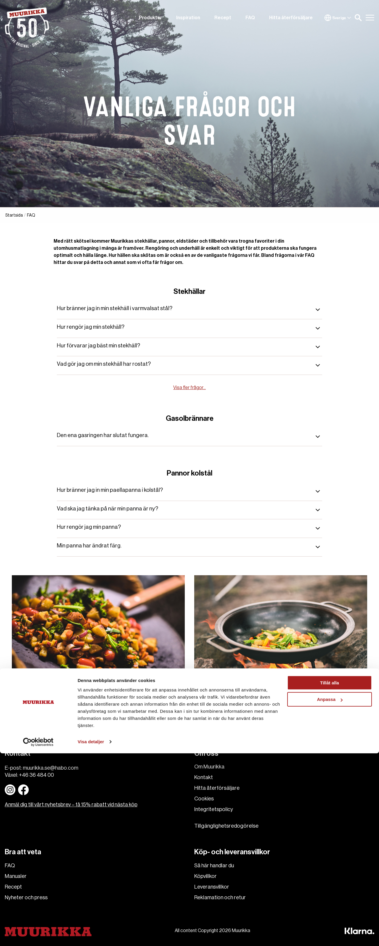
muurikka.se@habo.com (50, 768)
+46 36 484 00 (36, 775)
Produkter (150, 17)
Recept (222, 17)
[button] (358, 17)
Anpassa (330, 892)
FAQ (250, 17)
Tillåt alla (329, 875)
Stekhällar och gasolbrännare (64, 688)
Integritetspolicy (213, 809)
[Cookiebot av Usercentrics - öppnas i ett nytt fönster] (38, 934)
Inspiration (188, 17)
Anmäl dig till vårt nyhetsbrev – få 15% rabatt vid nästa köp (71, 804)
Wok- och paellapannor (239, 688)
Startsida (14, 215)
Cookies (204, 798)
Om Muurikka (209, 766)
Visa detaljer (91, 934)
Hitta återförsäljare (291, 17)
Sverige (338, 17)
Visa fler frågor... (189, 387)
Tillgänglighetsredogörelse (226, 826)
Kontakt (203, 777)
